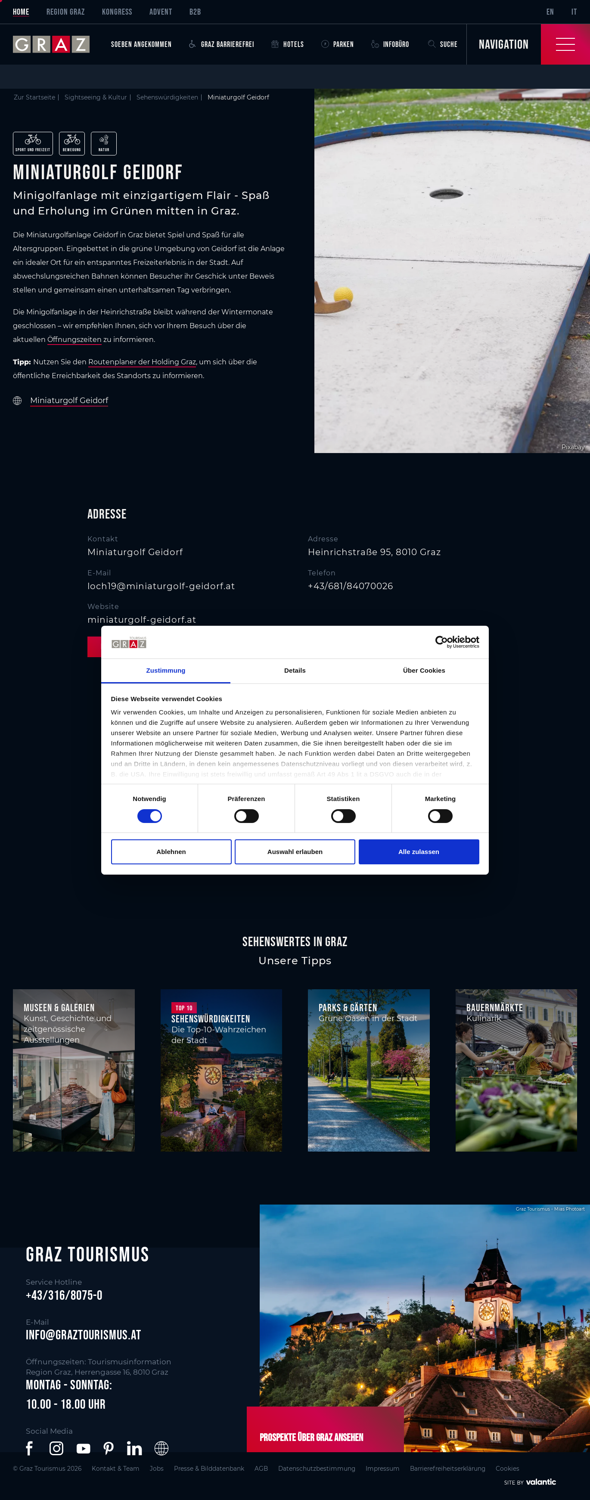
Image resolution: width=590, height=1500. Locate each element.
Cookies (507, 1468)
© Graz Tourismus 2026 (47, 1468)
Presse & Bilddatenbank (209, 1468)
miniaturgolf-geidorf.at (141, 620)
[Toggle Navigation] (528, 44)
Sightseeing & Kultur (96, 97)
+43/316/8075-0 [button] (64, 1295)
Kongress (117, 11)
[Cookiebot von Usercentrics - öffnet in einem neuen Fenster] (441, 642)
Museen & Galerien (59, 1007)
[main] (295, 499)
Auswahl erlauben (295, 851)
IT (574, 11)
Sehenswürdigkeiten (167, 97)
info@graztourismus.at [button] (83, 1335)
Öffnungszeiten (74, 339)
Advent (160, 11)
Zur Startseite (34, 97)
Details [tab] (295, 670)
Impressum (383, 1468)
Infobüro (390, 44)
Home (21, 11)
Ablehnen (171, 851)
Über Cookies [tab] (424, 670)
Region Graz (66, 11)
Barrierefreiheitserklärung (447, 1468)
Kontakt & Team (116, 1468)
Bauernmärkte (494, 1007)
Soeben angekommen (141, 44)
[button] (31, 1448)
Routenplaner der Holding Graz (142, 362)
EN (550, 11)
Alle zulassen (418, 851)
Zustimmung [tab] (166, 670)
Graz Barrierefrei (221, 44)
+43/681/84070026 (350, 586)
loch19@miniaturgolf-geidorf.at (161, 586)
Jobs (157, 1468)
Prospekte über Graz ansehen (311, 1437)
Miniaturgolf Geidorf (69, 400)
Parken (337, 44)
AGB (261, 1468)
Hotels (287, 44)
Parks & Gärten (348, 1007)
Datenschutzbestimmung (316, 1468)
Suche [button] (443, 44)
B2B (195, 11)
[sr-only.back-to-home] (57, 44)
